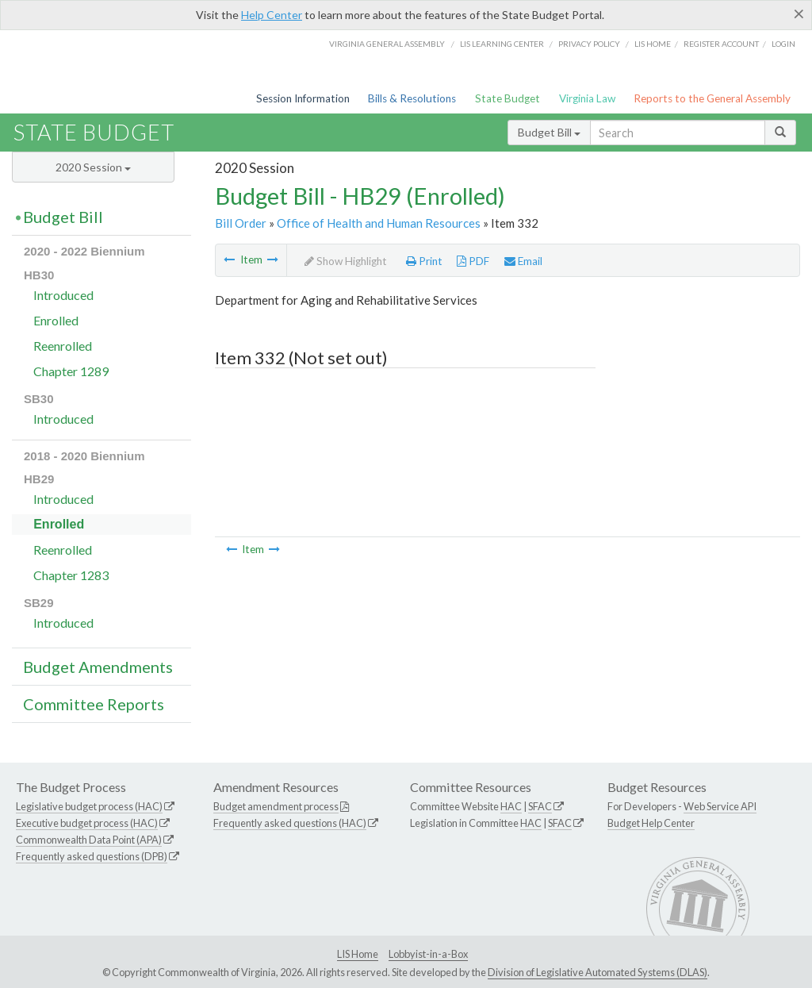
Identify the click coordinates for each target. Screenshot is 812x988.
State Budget (507, 98)
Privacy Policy (589, 43)
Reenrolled (62, 345)
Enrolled (56, 320)
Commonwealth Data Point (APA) (89, 839)
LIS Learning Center (502, 43)
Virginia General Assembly (387, 43)
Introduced (63, 294)
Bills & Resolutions (412, 98)
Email (523, 261)
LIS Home (357, 954)
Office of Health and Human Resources (379, 223)
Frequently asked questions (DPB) (91, 856)
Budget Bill (549, 132)
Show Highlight (345, 261)
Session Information (303, 98)
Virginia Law (587, 98)
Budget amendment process (276, 806)
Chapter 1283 (71, 574)
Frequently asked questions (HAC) (289, 823)
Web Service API (720, 806)
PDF (473, 261)
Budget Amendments (98, 666)
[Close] (799, 13)
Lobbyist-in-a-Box (428, 954)
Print (424, 261)
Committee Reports (93, 703)
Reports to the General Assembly (712, 98)
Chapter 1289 (71, 371)
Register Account (721, 43)
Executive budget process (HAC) (87, 823)
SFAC (540, 806)
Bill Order (240, 223)
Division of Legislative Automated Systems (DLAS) (597, 972)
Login (783, 43)
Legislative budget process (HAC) (89, 806)
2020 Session (93, 167)
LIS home (652, 43)
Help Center (271, 14)
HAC (511, 806)
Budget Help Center (651, 823)
